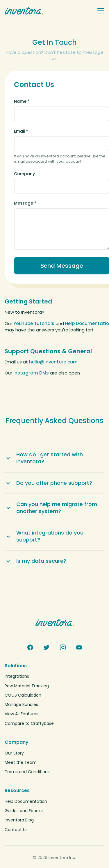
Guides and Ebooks (24, 811)
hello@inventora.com (53, 362)
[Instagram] (63, 647)
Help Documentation (26, 801)
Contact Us (16, 830)
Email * (21, 131)
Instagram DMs (31, 373)
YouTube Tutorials (33, 323)
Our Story (14, 753)
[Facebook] (30, 647)
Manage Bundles (21, 704)
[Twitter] (46, 647)
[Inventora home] (48, 11)
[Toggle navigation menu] (100, 10)
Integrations (17, 676)
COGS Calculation (23, 695)
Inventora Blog (19, 820)
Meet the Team (21, 762)
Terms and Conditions (27, 772)
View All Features (21, 714)
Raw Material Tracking (27, 686)
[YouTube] (79, 647)
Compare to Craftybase (29, 723)
